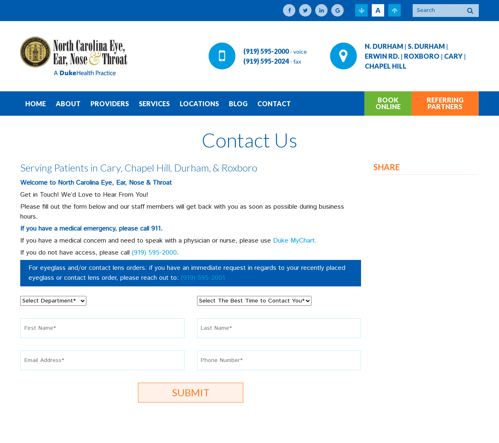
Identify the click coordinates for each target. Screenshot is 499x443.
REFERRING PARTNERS (445, 103)
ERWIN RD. (382, 56)
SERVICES (154, 103)
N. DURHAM (384, 46)
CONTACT (274, 103)
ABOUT (68, 103)
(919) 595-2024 (266, 61)
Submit (190, 392)
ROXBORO (422, 56)
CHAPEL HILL (385, 66)
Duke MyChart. (295, 240)
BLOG (238, 103)
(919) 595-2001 (203, 278)
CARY (453, 56)
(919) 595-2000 (266, 51)
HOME (35, 103)
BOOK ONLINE (388, 103)
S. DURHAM (426, 46)
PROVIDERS (109, 103)
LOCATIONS (199, 103)
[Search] (437, 10)
